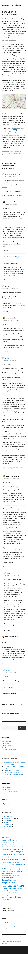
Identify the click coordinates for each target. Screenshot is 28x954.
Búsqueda (5, 725)
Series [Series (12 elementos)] (17, 893)
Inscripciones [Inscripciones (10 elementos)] (6, 865)
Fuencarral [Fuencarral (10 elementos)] (10, 863)
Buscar (22, 728)
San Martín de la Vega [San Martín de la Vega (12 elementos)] (16, 889)
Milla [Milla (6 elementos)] (17, 875)
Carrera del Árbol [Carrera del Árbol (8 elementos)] (18, 847)
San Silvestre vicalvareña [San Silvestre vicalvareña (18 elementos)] (9, 891)
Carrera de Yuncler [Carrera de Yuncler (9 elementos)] (7, 849)
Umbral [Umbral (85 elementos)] (17, 897)
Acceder (6, 922)
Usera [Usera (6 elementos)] (4, 899)
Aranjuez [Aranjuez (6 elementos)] (4, 840)
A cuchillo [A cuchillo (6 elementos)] (13, 838)
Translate (13, 910)
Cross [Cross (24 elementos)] (21, 855)
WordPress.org (8, 929)
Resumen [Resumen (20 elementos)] (6, 889)
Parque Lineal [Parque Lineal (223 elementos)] (10, 880)
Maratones (5, 743)
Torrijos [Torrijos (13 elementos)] (5, 895)
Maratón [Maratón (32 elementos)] (16, 869)
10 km (4, 747)
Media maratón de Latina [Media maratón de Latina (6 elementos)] (8, 875)
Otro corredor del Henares (10, 791)
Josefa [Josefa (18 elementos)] (14, 865)
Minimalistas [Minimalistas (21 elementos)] (7, 878)
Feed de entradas (9, 925)
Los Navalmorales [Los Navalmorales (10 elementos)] (12, 867)
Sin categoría (7, 826)
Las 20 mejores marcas (9, 749)
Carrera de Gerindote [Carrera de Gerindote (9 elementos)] (8, 847)
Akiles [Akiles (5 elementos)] (18, 838)
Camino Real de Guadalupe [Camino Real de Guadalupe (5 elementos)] (8, 845)
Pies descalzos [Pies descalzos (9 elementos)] (19, 883)
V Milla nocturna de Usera (11, 770)
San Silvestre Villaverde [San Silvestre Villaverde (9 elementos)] (8, 893)
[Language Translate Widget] (11, 908)
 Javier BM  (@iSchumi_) (13, 174)
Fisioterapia (7, 820)
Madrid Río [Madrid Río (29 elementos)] (6, 869)
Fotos (5, 822)
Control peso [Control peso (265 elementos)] (9, 854)
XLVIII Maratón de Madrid (11, 772)
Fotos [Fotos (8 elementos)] (4, 863)
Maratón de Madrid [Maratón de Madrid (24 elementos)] (8, 871)
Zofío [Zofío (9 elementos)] (9, 899)
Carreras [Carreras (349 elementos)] (19, 849)
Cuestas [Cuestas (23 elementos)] (5, 857)
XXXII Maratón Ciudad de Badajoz (14, 774)
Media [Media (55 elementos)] (19, 871)
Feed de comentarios (10, 927)
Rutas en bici (7, 824)
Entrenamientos (7, 153)
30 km (15, 128)
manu (7, 358)
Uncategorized (8, 829)
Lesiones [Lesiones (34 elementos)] (21, 865)
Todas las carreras (7, 741)
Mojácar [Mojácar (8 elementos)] (14, 878)
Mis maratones (6, 787)
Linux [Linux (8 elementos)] (4, 867)
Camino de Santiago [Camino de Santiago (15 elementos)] (8, 843)
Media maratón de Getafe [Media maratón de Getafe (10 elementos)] (9, 873)
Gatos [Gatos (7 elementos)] (17, 862)
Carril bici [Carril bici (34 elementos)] (6, 852)
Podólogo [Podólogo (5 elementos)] (4, 886)
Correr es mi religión (11, 5)
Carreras (6, 816)
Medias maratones (7, 745)
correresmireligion (8, 151)
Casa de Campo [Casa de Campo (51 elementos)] (17, 852)
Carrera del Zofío (7, 789)
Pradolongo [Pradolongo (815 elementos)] (16, 886)
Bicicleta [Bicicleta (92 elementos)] (12, 840)
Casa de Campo (16, 153)
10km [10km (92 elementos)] (5, 838)
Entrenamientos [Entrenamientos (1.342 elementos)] (13, 860)
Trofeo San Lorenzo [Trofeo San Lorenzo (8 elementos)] (7, 897)
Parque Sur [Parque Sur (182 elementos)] (8, 882)
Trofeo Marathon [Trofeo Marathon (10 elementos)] (14, 895)
